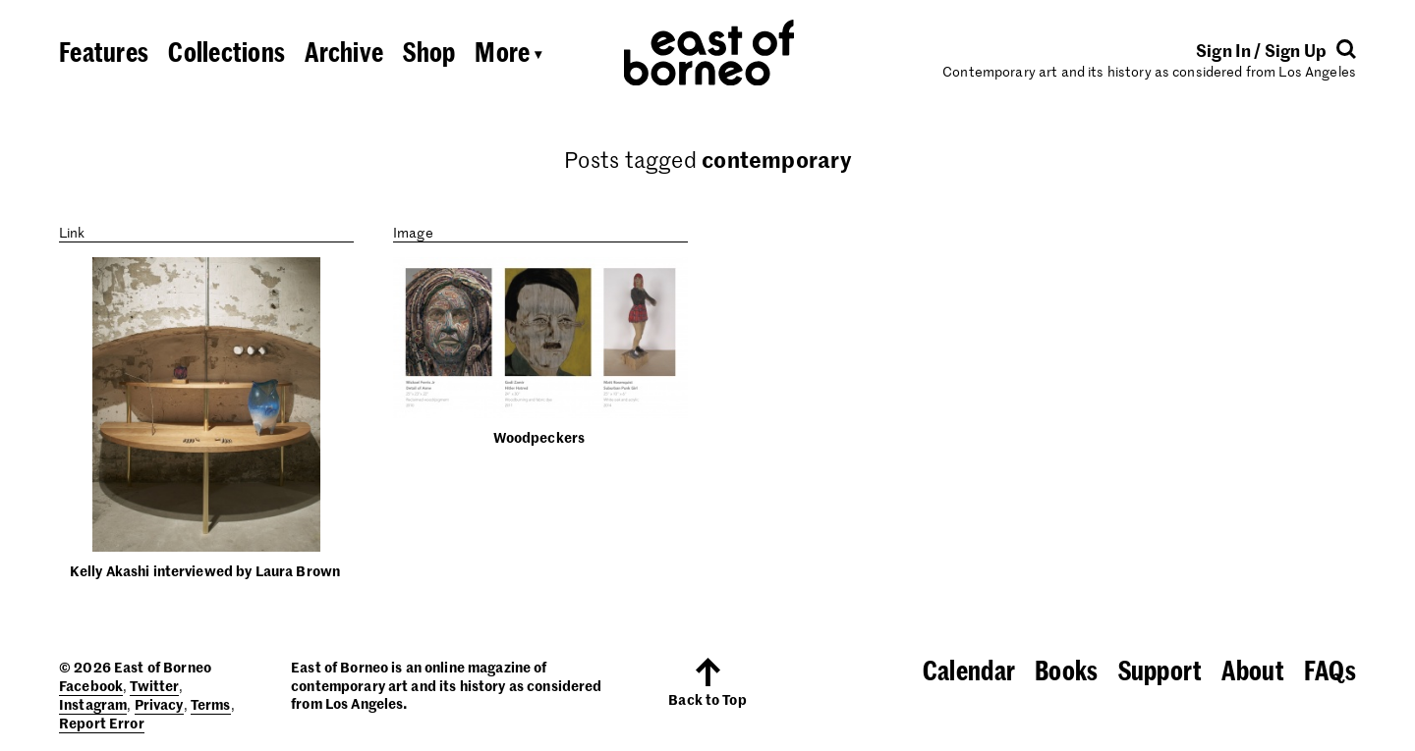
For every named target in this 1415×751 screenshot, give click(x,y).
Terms (211, 704)
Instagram (93, 704)
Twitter (154, 685)
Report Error (101, 722)
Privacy (159, 704)
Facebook (91, 685)
